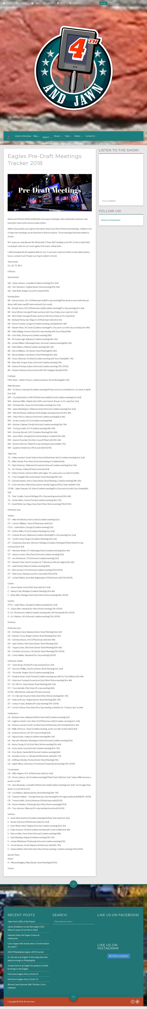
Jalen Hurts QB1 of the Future (21, 924)
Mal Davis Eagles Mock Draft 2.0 (23, 976)
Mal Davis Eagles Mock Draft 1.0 (23, 982)
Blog (62, 3)
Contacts (77, 3)
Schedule (23, 3)
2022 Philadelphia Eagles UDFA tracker (26, 954)
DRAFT (48, 137)
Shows (59, 137)
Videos (50, 3)
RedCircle (113, 203)
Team (37, 3)
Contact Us (92, 137)
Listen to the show (25, 137)
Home (8, 3)
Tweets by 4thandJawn (110, 223)
